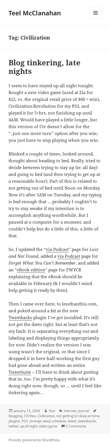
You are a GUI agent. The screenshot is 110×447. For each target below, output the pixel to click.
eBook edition (31, 270)
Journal (83, 410)
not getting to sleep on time (77, 415)
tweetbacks (87, 421)
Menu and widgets (95, 18)
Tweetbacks (20, 317)
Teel (52, 410)
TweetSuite (20, 372)
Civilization (46, 415)
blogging (15, 415)
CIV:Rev (30, 415)
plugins (14, 421)
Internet (70, 410)
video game (48, 426)
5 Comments (76, 426)
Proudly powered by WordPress (34, 440)
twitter (13, 426)
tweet (72, 421)
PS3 (25, 421)
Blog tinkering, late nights (44, 66)
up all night (28, 426)
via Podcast (57, 249)
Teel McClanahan (35, 13)
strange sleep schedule (47, 421)
